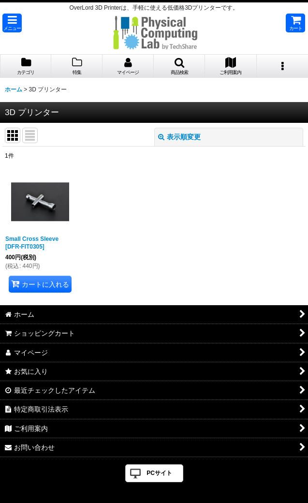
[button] (12, 23)
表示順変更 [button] (179, 137)
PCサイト (159, 473)
